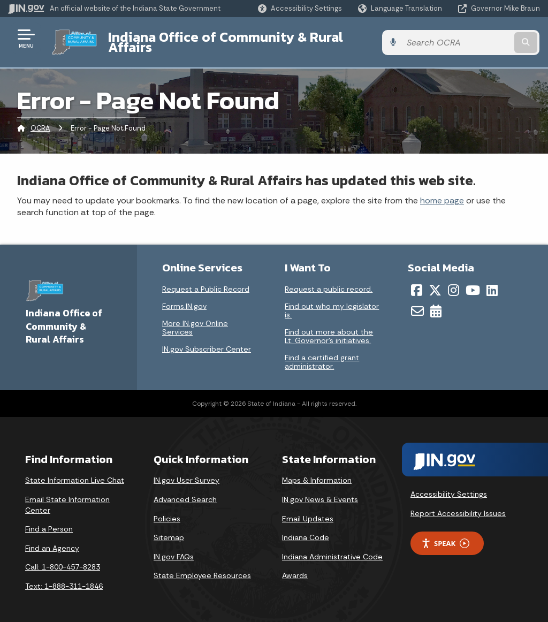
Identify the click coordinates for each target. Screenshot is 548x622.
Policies (167, 510)
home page (442, 192)
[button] (300, 8)
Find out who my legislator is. (332, 302)
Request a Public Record (205, 281)
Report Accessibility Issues (458, 505)
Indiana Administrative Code (332, 548)
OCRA (40, 120)
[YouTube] (473, 282)
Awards (295, 567)
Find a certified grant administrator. (322, 354)
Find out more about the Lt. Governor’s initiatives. (329, 328)
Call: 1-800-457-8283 (62, 559)
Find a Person (49, 521)
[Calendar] (436, 303)
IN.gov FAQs (174, 548)
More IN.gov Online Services (195, 319)
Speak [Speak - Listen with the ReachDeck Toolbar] (445, 535)
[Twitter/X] (435, 282)
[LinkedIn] (492, 282)
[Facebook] (416, 282)
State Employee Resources (202, 567)
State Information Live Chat (74, 472)
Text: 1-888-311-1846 (64, 578)
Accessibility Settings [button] (448, 486)
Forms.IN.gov (184, 298)
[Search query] (481, 38)
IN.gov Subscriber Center (206, 341)
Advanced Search (185, 491)
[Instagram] (453, 282)
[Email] (417, 303)
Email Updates (307, 510)
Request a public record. (328, 281)
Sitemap (169, 529)
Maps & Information (317, 472)
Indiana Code (305, 529)
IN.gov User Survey (186, 472)
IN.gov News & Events (320, 491)
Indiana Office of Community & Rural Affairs (247, 38)
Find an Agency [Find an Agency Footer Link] (52, 539)
